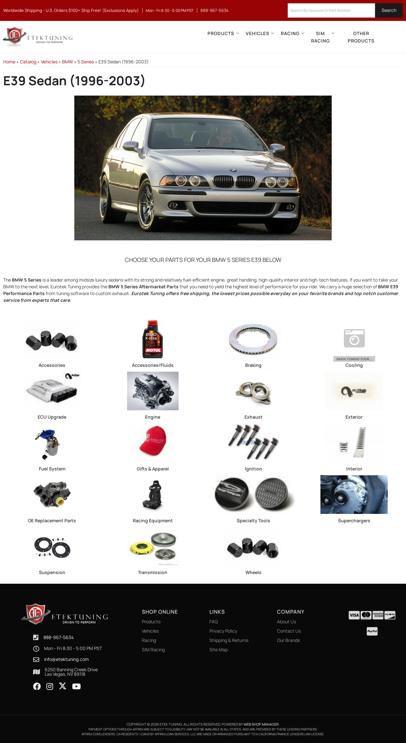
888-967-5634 (58, 637)
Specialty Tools (253, 520)
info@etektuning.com (66, 659)
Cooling (354, 365)
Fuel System (52, 469)
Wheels (253, 572)
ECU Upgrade (52, 417)
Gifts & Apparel (153, 469)
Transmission (152, 572)
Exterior (354, 417)
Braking (253, 365)
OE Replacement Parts (52, 520)
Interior (354, 469)
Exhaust (254, 417)
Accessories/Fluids (153, 365)
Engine (152, 417)
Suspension (52, 572)
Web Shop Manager (261, 724)
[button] (345, 10)
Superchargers (354, 520)
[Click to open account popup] (392, 37)
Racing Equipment (153, 520)
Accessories (52, 365)
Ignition (253, 469)
